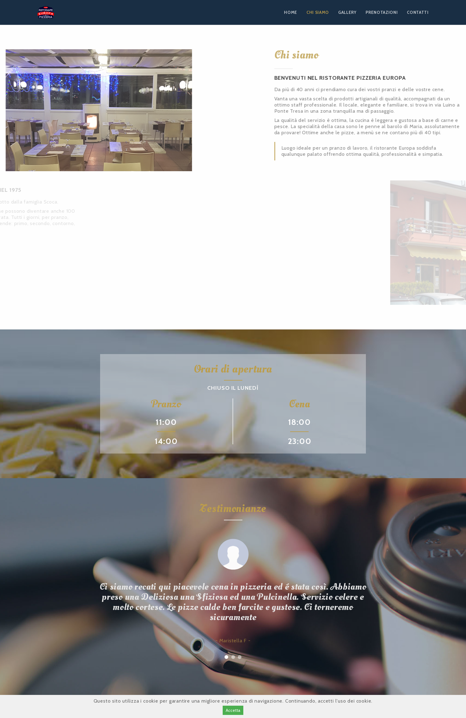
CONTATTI (417, 12)
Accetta (233, 710)
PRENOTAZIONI (382, 12)
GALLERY (347, 12)
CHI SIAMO (317, 12)
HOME (290, 12)
